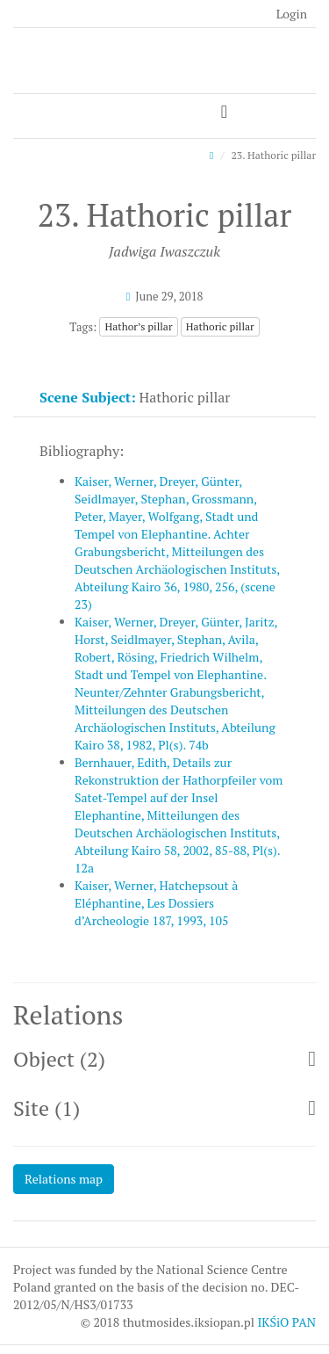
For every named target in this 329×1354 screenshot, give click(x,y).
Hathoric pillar (220, 326)
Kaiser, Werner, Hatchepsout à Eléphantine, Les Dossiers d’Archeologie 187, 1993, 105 (156, 903)
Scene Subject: (87, 397)
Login (291, 13)
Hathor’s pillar (138, 326)
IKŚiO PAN (286, 1322)
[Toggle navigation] (224, 112)
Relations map (64, 1178)
